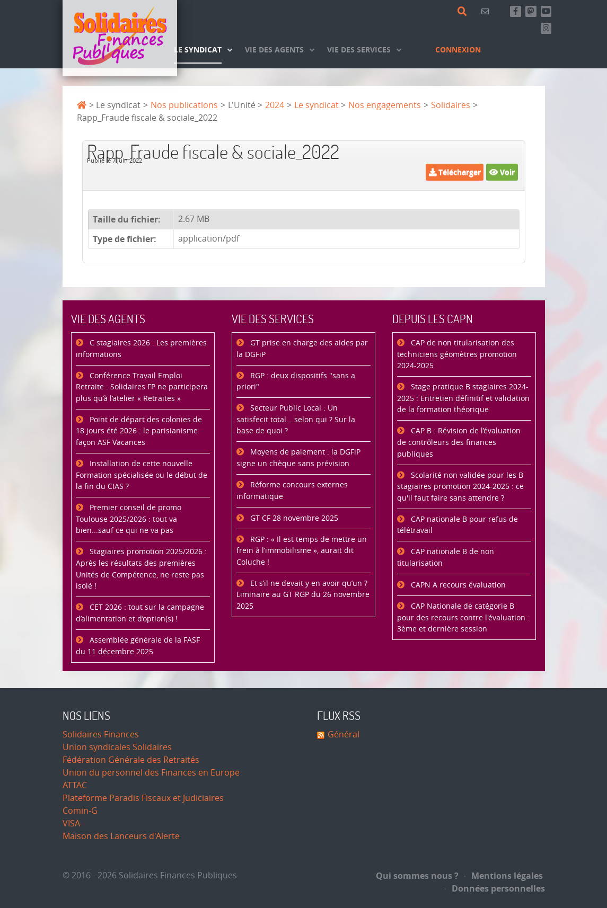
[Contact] (486, 11)
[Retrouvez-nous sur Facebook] (515, 11)
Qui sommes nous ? (417, 876)
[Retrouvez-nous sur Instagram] (546, 28)
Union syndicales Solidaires (117, 747)
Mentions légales (503, 876)
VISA (71, 823)
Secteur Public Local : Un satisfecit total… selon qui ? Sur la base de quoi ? (295, 419)
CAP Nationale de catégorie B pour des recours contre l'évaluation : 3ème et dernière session (463, 618)
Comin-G (80, 811)
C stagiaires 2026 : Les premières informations (141, 349)
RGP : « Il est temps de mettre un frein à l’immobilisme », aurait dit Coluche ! (301, 551)
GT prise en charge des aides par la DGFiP (302, 349)
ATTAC (75, 785)
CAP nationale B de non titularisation (445, 557)
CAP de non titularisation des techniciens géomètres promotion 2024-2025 (457, 354)
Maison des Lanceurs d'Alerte (121, 836)
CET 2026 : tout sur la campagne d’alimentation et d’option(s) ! (140, 613)
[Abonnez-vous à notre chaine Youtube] (546, 11)
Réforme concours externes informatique (292, 490)
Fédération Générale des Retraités (131, 760)
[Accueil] (120, 38)
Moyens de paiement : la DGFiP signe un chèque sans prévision (298, 458)
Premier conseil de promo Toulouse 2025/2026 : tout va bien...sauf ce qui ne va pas (128, 519)
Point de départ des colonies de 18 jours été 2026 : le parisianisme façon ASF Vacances (139, 431)
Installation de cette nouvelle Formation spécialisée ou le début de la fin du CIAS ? (141, 475)
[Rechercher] (464, 11)
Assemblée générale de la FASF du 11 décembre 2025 (138, 646)
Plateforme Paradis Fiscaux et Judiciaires (143, 798)
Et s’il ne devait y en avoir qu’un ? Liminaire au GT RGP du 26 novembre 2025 (303, 595)
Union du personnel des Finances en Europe (151, 773)
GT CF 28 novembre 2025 (293, 518)
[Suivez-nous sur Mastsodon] (530, 11)
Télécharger (455, 172)
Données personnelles (495, 888)
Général (343, 734)
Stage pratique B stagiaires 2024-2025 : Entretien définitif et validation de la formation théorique (463, 398)
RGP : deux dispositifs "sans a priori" (295, 381)
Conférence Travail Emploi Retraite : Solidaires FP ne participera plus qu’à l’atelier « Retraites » (142, 387)
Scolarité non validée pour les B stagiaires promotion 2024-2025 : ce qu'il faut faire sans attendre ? (460, 487)
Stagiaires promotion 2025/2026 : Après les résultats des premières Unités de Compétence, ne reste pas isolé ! (141, 569)
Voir (502, 172)
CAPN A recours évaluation (457, 585)
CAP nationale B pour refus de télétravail (457, 525)
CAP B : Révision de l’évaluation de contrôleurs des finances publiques (459, 442)
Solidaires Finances (101, 734)
